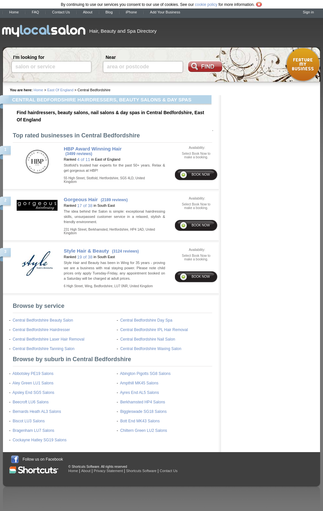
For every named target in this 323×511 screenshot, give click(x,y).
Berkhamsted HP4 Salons (142, 402)
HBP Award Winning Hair (93, 148)
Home (14, 12)
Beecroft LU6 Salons (31, 402)
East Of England (60, 90)
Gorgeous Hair (81, 199)
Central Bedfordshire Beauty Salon (43, 320)
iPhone (131, 12)
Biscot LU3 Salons (29, 421)
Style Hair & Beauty (86, 251)
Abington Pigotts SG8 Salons (145, 373)
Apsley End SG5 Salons (33, 392)
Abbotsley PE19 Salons (32, 373)
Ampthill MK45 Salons (139, 383)
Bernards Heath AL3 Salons (37, 411)
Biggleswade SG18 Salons (143, 411)
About (88, 12)
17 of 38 (85, 205)
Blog (109, 12)
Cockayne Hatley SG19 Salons (40, 440)
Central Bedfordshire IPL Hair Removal (154, 329)
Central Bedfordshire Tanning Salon (44, 348)
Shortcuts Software (141, 471)
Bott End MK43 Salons (140, 421)
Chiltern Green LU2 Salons (143, 430)
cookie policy (206, 4)
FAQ (35, 12)
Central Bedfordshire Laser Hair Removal (48, 339)
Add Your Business (165, 12)
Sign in (308, 12)
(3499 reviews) (78, 153)
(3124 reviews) (125, 251)
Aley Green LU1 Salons (32, 383)
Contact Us (61, 12)
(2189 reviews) (114, 200)
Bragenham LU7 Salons (33, 430)
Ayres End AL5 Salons (139, 392)
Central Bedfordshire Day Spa (146, 320)
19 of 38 (85, 257)
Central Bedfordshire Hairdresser (41, 329)
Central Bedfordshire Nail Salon (147, 339)
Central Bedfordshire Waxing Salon (150, 348)
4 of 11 (83, 159)
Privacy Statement (108, 471)
